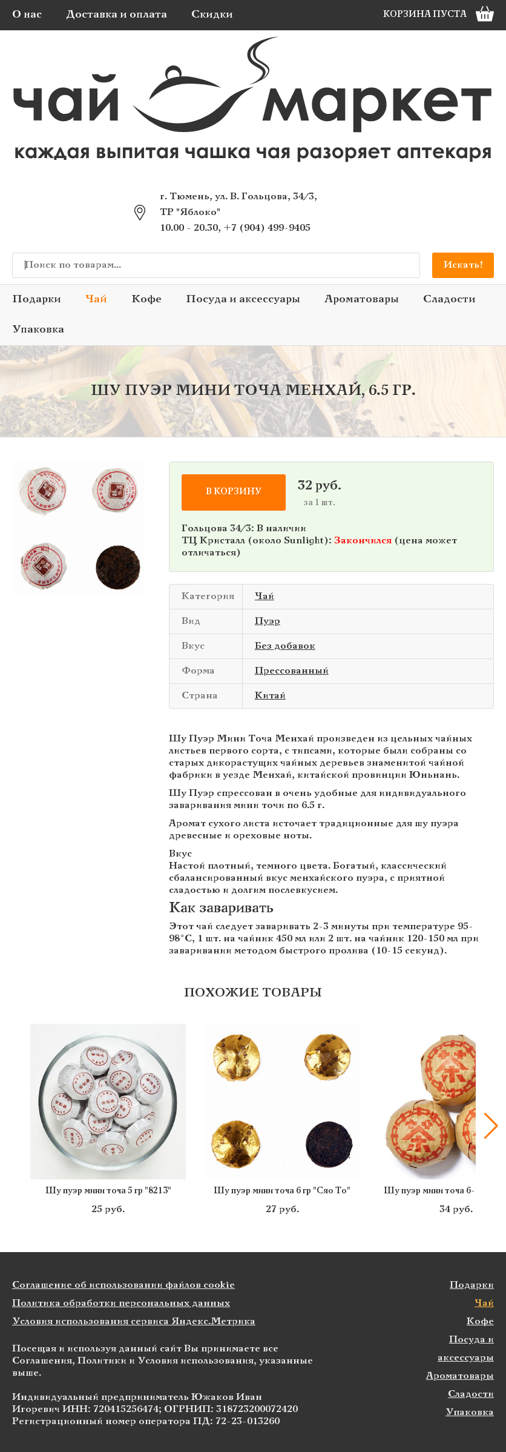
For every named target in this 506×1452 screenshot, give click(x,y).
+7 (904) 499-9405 (266, 228)
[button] (491, 1126)
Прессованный (292, 670)
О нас (27, 15)
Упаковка (38, 330)
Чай (96, 299)
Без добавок (285, 646)
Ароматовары (361, 299)
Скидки (212, 15)
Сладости (449, 299)
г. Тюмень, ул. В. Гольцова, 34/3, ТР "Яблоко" (238, 204)
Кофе (146, 299)
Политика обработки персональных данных (121, 1303)
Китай (270, 695)
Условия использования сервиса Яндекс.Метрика (133, 1321)
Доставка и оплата (116, 15)
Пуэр (267, 621)
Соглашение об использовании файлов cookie (123, 1285)
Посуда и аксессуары (243, 299)
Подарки (36, 299)
